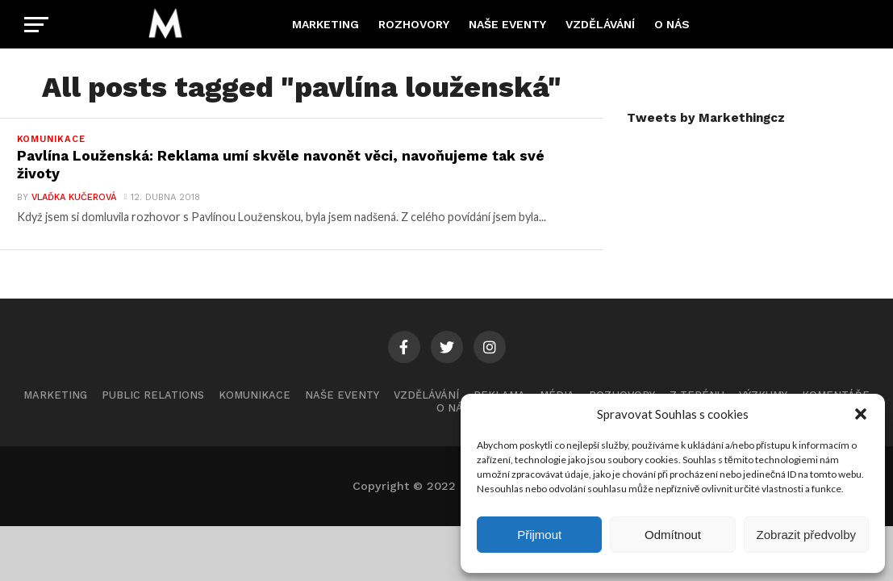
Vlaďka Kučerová (73, 197)
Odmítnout (673, 534)
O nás (672, 24)
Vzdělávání (600, 24)
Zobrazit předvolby (806, 534)
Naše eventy (507, 24)
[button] (861, 414)
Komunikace (254, 395)
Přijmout (539, 534)
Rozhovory (413, 24)
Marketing (325, 24)
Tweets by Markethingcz (706, 118)
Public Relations (153, 395)
